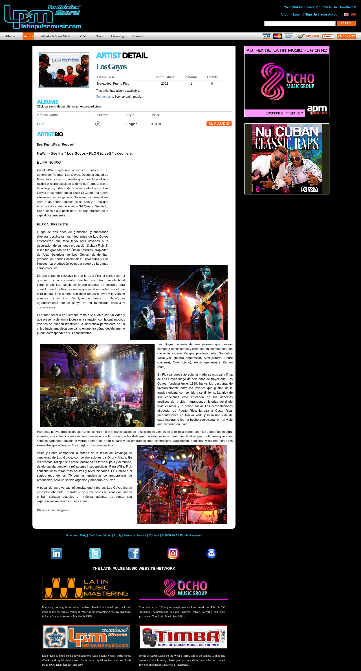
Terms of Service (135, 535)
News (99, 36)
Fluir (40, 124)
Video (83, 36)
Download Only (76, 535)
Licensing (117, 36)
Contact (137, 36)
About (284, 14)
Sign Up (311, 14)
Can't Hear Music (100, 535)
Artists (28, 36)
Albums (10, 36)
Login (297, 14)
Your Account (330, 14)
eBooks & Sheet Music (56, 36)
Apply (118, 535)
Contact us (103, 96)
